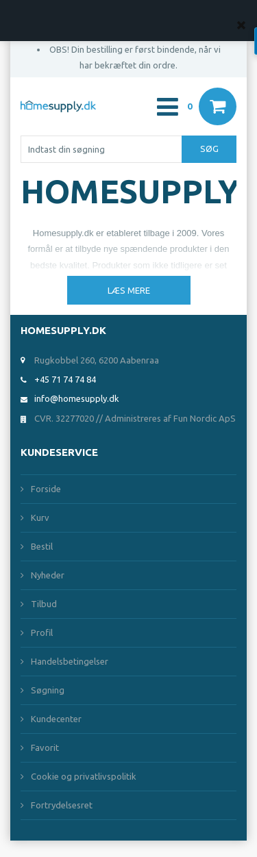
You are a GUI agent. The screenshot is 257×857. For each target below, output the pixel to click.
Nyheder (47, 575)
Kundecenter (56, 719)
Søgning (47, 690)
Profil (42, 632)
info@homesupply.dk (76, 398)
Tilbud (44, 604)
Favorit (45, 747)
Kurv (40, 517)
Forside (46, 489)
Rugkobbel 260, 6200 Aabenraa (96, 360)
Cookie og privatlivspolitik (83, 776)
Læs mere (129, 290)
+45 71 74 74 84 (65, 379)
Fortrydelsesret (62, 805)
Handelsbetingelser (69, 661)
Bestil (42, 546)
